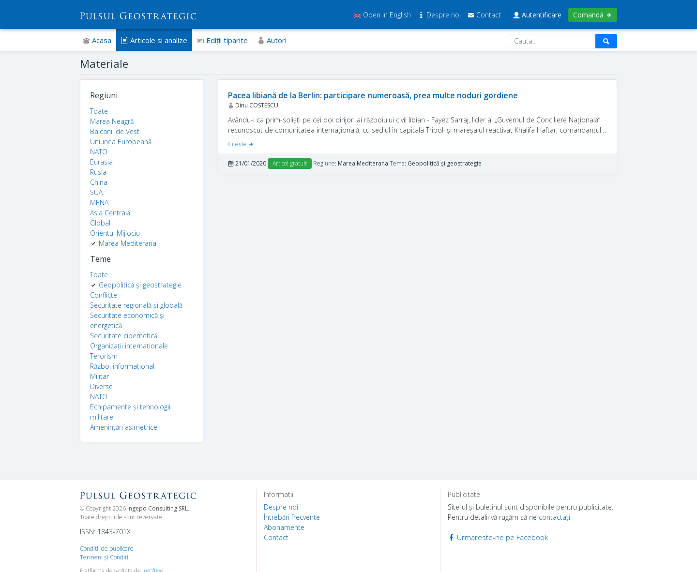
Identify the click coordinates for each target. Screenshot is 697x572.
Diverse (101, 386)
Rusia (98, 172)
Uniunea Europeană (121, 141)
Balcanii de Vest (114, 131)
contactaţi (554, 517)
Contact (484, 14)
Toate (99, 111)
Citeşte (241, 144)
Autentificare (537, 14)
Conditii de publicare (107, 548)
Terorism (104, 356)
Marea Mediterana (127, 243)
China (98, 182)
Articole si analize (154, 40)
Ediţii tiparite (222, 40)
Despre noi (440, 14)
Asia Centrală (110, 212)
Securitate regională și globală (136, 305)
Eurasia (101, 161)
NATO (98, 151)
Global (100, 222)
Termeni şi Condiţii (105, 557)
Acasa (97, 40)
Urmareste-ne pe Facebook (498, 537)
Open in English (382, 14)
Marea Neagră (112, 121)
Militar (99, 376)
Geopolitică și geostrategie (140, 284)
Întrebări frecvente (292, 517)
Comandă (592, 14)
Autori (272, 40)
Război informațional (122, 366)
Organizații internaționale (129, 345)
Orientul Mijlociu (115, 233)
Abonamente (284, 527)
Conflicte (103, 295)
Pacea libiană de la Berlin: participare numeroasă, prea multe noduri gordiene (373, 95)
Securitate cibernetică (123, 335)
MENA (99, 202)
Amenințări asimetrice (123, 427)
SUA (96, 192)
